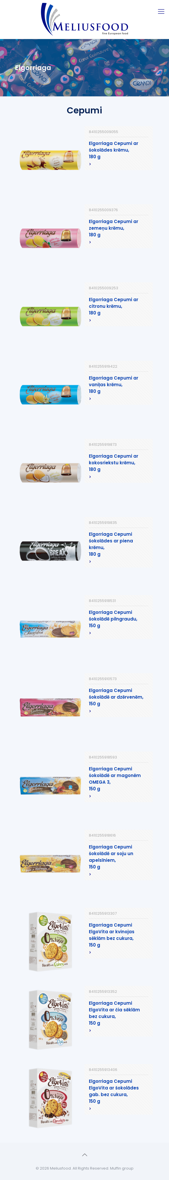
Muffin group (122, 1168)
